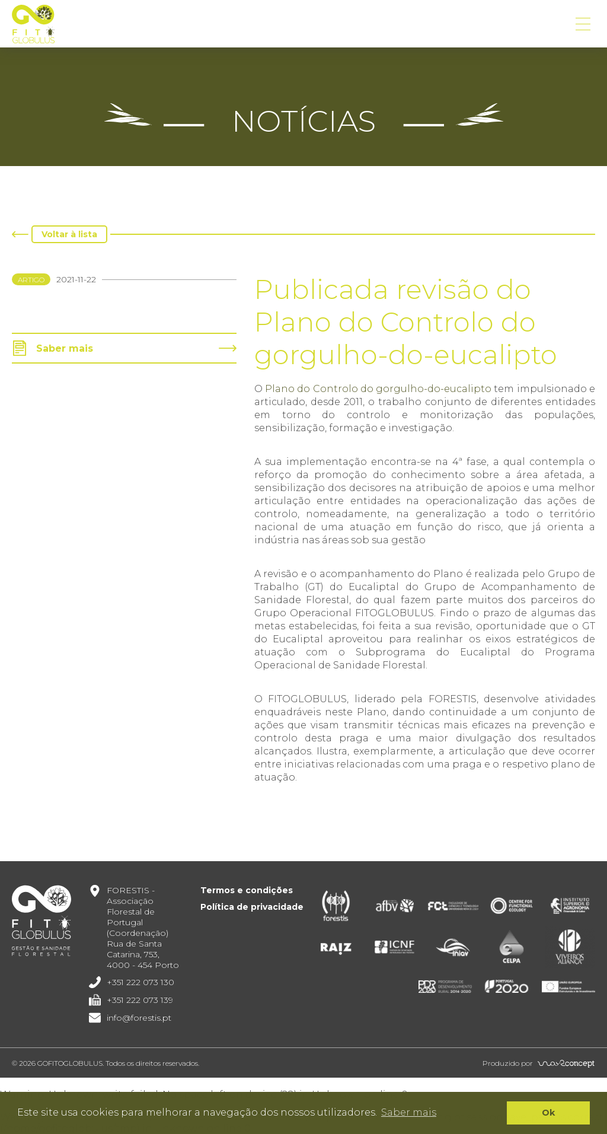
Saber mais (64, 348)
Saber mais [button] (408, 1112)
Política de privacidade (252, 907)
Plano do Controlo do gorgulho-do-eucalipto (378, 388)
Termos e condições (246, 890)
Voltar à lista (69, 234)
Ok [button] (548, 1112)
